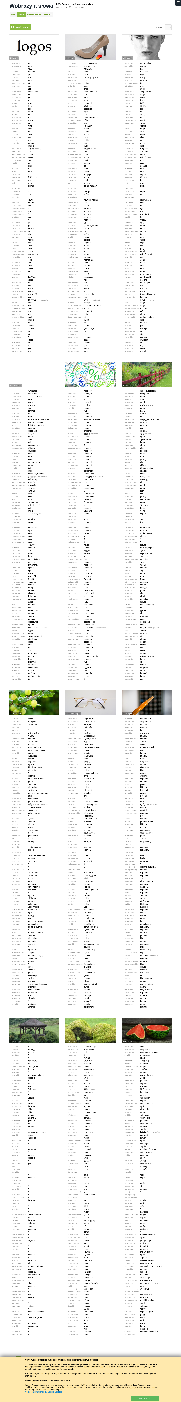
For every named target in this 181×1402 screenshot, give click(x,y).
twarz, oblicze (139, 294)
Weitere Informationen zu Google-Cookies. (43, 1392)
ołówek (136, 949)
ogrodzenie (138, 622)
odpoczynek (26, 622)
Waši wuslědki (34, 14)
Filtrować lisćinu (20, 27)
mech (79, 1277)
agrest (23, 949)
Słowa (21, 14)
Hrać (13, 14)
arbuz (136, 1277)
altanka (23, 1277)
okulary (80, 949)
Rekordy (48, 14)
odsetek (80, 622)
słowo (23, 294)
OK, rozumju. (145, 1398)
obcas (79, 294)
